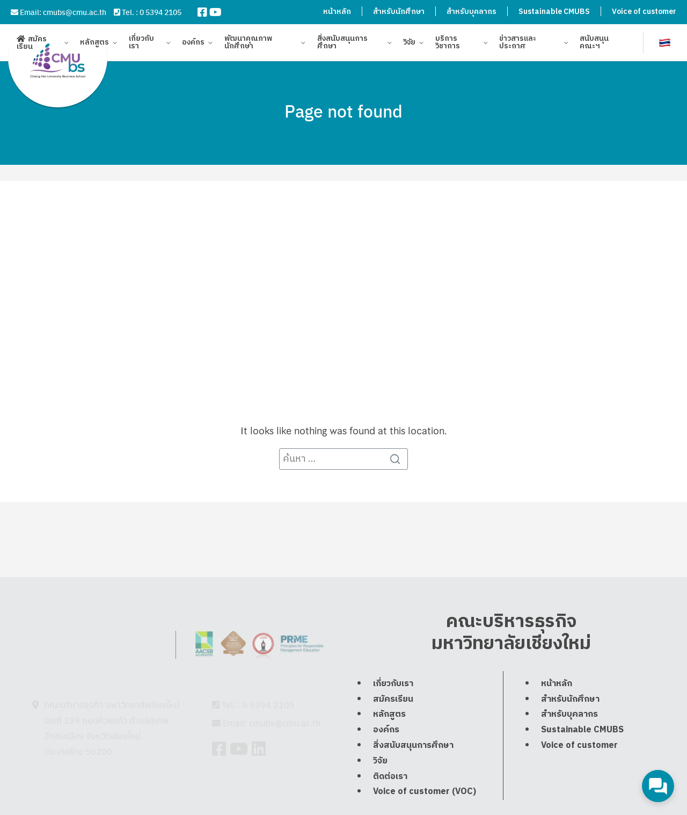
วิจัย (409, 44)
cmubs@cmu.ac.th (74, 11)
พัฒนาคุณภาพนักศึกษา (248, 44)
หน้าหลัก (337, 11)
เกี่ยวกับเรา (141, 44)
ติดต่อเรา (390, 805)
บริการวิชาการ (447, 44)
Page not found (343, 110)
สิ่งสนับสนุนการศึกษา (342, 44)
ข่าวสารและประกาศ (517, 44)
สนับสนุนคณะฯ (594, 44)
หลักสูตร (94, 44)
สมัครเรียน (32, 44)
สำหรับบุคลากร (471, 11)
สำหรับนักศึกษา (399, 11)
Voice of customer (644, 11)
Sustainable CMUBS (554, 11)
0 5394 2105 (160, 11)
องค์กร (193, 44)
